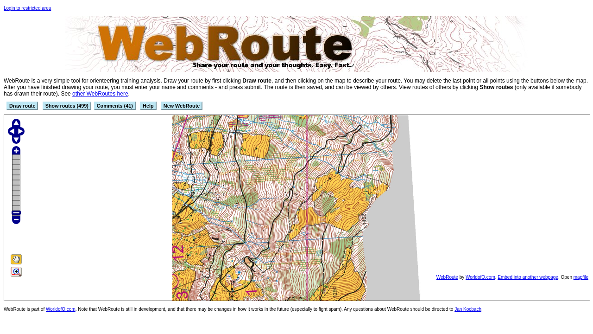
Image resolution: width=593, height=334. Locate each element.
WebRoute (447, 277)
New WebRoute (182, 106)
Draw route (22, 106)
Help (148, 106)
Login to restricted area (27, 8)
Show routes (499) (66, 106)
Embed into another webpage (528, 277)
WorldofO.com (480, 277)
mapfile (581, 277)
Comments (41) (115, 106)
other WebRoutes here (100, 93)
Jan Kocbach (467, 309)
